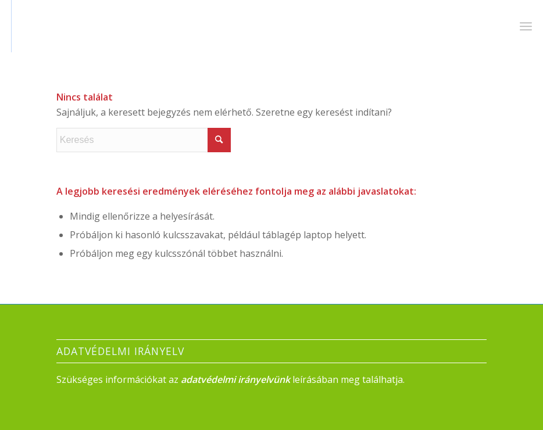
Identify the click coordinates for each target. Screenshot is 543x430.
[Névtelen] (44, 26)
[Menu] (526, 26)
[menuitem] (526, 26)
